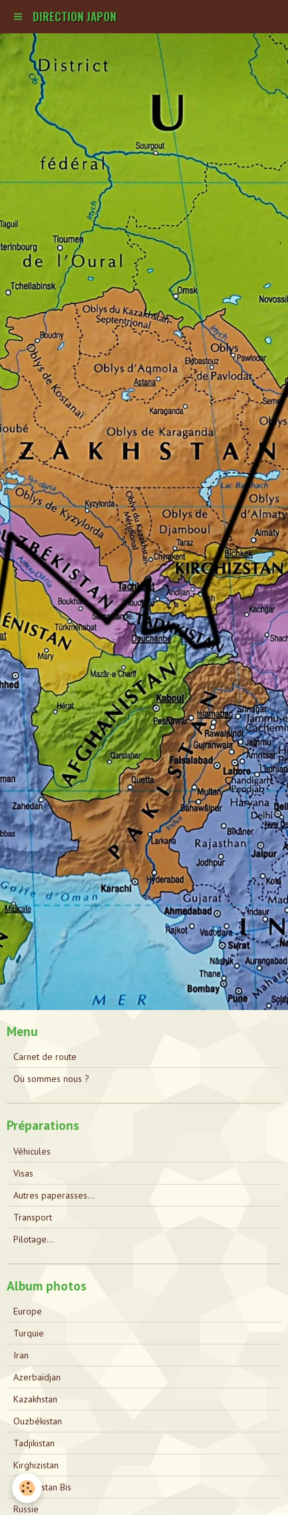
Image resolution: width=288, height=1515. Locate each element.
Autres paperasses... (54, 1195)
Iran (21, 1355)
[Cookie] (27, 1488)
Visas (23, 1173)
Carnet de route (45, 1057)
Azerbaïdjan (37, 1377)
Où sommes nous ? (51, 1079)
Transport (32, 1217)
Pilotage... (33, 1239)
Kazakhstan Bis (42, 1487)
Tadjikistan (34, 1443)
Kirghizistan (36, 1465)
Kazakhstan (35, 1399)
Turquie (28, 1333)
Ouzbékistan (37, 1421)
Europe (27, 1311)
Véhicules (32, 1151)
